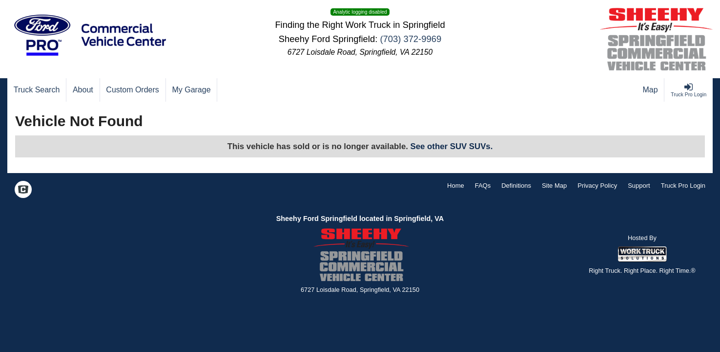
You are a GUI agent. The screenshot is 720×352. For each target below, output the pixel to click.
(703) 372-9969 (410, 39)
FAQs (483, 185)
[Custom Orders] (133, 90)
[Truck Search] (36, 90)
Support (639, 185)
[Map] (651, 90)
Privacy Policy (597, 185)
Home (455, 185)
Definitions (516, 185)
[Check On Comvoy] (23, 191)
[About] (83, 90)
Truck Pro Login (683, 185)
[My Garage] (192, 90)
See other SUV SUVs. (452, 146)
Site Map (554, 185)
